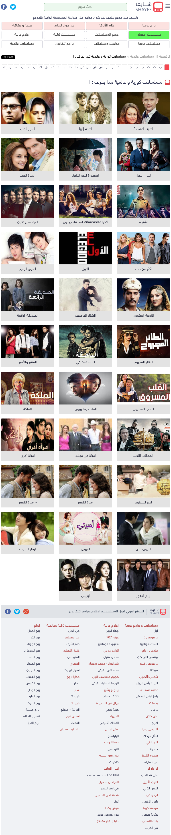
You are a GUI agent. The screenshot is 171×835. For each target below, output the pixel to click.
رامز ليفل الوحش (147, 696)
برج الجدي (34, 690)
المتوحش (73, 657)
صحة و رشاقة (22, 26)
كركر (116, 802)
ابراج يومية (149, 26)
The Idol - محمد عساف (103, 775)
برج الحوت (33, 703)
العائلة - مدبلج (70, 710)
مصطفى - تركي (108, 670)
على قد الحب (149, 775)
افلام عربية (22, 35)
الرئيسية (164, 57)
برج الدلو (34, 696)
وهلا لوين (112, 631)
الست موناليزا (149, 644)
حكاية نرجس (150, 815)
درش (154, 710)
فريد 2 (75, 696)
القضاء (75, 723)
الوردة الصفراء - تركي (105, 683)
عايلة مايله (151, 762)
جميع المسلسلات (107, 35)
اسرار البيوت (71, 670)
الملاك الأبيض (109, 723)
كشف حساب (110, 696)
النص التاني (150, 789)
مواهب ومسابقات (107, 44)
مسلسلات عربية (149, 44)
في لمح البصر (110, 789)
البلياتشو (113, 736)
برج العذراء (33, 664)
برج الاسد (34, 657)
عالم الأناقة (106, 26)
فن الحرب (151, 828)
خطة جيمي (112, 710)
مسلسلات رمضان (149, 35)
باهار (76, 683)
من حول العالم (64, 26)
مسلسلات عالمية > (140, 57)
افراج (155, 723)
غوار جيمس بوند (108, 815)
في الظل (73, 631)
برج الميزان (33, 670)
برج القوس (33, 683)
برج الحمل (34, 631)
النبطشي (113, 749)
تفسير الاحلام (31, 716)
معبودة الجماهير (108, 644)
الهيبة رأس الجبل (147, 683)
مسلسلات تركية (64, 35)
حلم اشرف (72, 644)
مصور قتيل (111, 657)
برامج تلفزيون (64, 44)
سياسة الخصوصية (65, 18)
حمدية (154, 749)
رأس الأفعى (150, 802)
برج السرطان (32, 651)
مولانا (154, 670)
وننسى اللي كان (147, 657)
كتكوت (114, 762)
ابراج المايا (34, 723)
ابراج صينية (33, 710)
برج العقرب (33, 677)
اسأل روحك (150, 736)
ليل (156, 631)
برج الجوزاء (33, 644)
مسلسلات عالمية (22, 44)
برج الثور (34, 638)
